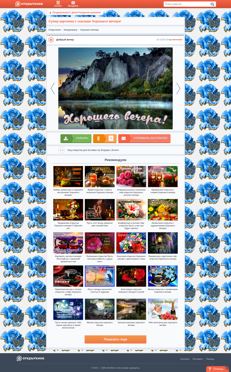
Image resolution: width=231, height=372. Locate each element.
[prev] (53, 88)
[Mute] (170, 40)
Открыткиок (55, 29)
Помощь (210, 359)
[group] (115, 39)
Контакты (185, 359)
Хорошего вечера (89, 29)
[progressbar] (177, 40)
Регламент (198, 359)
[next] (178, 88)
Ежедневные (70, 29)
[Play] (51, 40)
